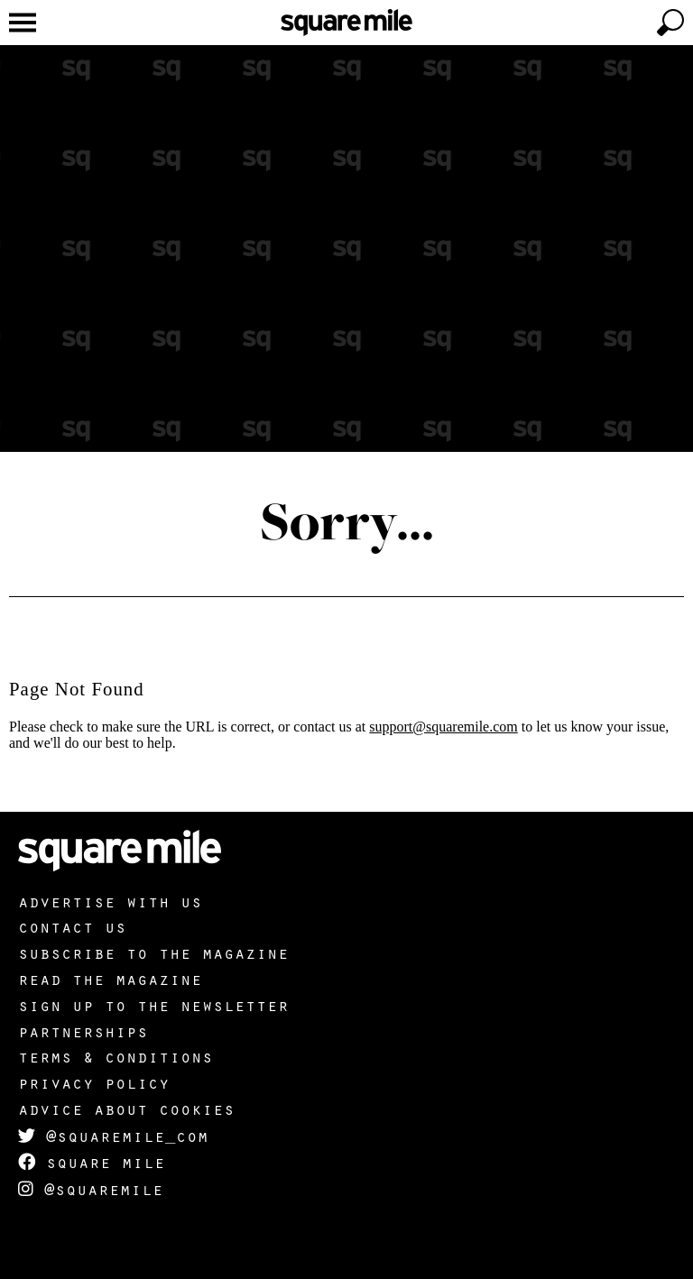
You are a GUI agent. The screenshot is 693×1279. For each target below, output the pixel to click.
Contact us (72, 926)
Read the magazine (110, 978)
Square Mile (91, 1161)
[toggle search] (670, 22)
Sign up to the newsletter (153, 1005)
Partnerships (83, 1031)
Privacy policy (94, 1082)
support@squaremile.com (443, 726)
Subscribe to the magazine (153, 952)
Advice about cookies (126, 1108)
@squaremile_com (113, 1135)
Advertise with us (110, 901)
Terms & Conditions (115, 1056)
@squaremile (90, 1189)
